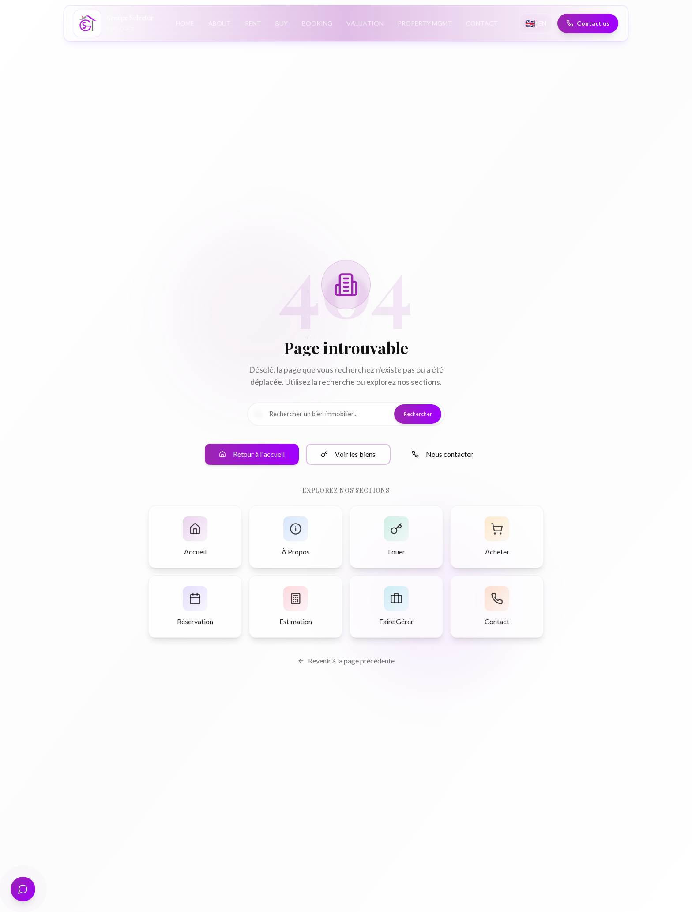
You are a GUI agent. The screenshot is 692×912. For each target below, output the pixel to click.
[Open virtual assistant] (23, 889)
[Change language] (535, 23)
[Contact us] (587, 23)
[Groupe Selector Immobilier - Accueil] (114, 23)
